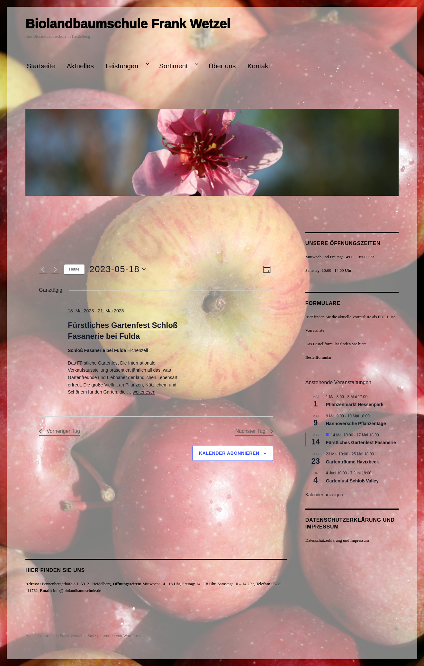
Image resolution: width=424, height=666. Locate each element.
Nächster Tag (254, 431)
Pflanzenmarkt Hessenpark (354, 404)
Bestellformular (318, 357)
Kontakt (259, 66)
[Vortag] (43, 269)
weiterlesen (144, 392)
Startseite (41, 66)
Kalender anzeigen (324, 494)
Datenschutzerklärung (323, 540)
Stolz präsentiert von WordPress (114, 635)
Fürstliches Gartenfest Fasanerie (361, 442)
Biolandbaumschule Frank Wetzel (127, 24)
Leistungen (121, 66)
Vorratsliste (314, 330)
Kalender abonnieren (229, 453)
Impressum (359, 540)
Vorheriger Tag (59, 431)
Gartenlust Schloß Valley (352, 480)
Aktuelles (80, 66)
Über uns (222, 66)
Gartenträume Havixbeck (352, 461)
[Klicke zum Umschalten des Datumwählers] (117, 269)
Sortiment (173, 66)
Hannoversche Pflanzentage (356, 423)
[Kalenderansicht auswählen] (267, 269)
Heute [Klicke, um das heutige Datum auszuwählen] (74, 269)
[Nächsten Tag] (55, 269)
